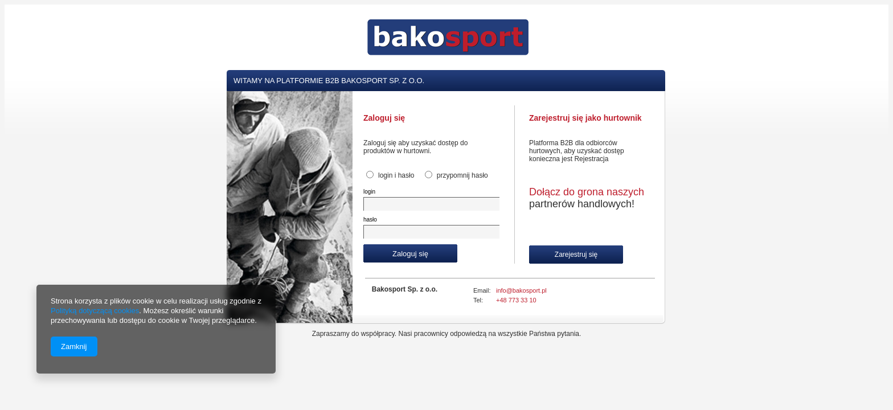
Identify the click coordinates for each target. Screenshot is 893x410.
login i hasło (396, 175)
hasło (370, 219)
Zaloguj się (410, 253)
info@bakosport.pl (521, 290)
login (369, 191)
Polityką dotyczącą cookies (95, 310)
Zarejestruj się (576, 255)
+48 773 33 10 (516, 300)
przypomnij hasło (462, 175)
